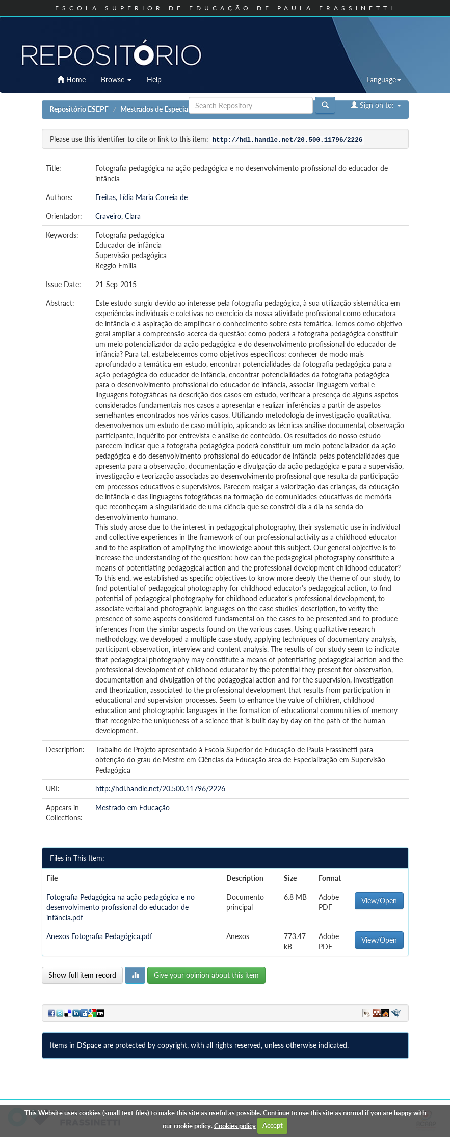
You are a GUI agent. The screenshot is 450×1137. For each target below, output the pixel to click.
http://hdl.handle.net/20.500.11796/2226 (160, 788)
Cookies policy (235, 1125)
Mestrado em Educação (132, 807)
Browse (116, 79)
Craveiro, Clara (118, 216)
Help (154, 79)
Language (383, 79)
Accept (272, 1125)
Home (71, 79)
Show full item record (82, 975)
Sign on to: (376, 105)
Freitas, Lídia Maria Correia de (141, 197)
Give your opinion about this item (206, 975)
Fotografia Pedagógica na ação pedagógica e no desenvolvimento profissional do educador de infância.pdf (120, 907)
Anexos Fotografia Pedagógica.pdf (99, 936)
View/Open (379, 900)
